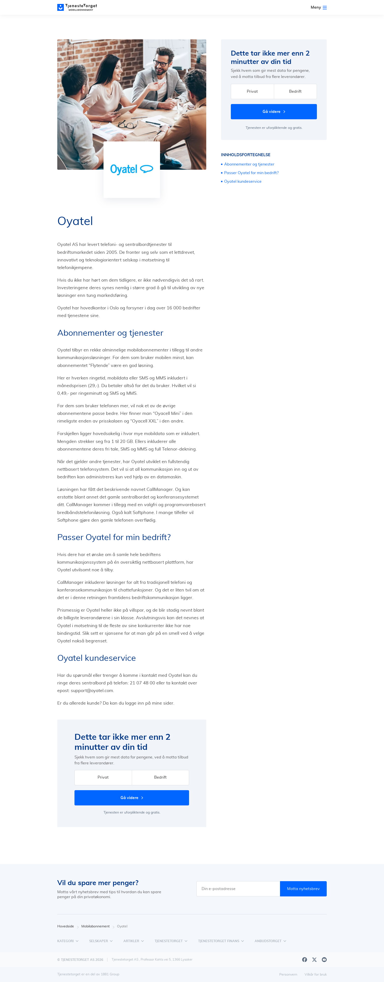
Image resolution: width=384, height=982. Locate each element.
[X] (314, 959)
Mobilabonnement (98, 926)
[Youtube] (324, 959)
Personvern (288, 974)
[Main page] (79, 7)
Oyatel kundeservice (243, 181)
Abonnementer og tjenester (249, 164)
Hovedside (68, 926)
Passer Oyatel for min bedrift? (251, 173)
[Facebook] (304, 959)
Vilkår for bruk (316, 974)
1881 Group (110, 974)
